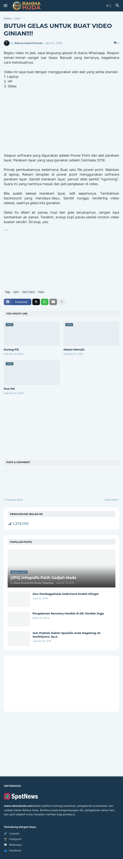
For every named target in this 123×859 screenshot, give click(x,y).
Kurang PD (11, 349)
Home (7, 18)
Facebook (12, 850)
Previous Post (14, 499)
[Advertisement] (61, 258)
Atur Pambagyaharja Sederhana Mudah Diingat (66, 594)
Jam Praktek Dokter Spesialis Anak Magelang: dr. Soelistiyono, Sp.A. (67, 634)
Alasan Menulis (74, 349)
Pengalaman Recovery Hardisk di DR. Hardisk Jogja (68, 613)
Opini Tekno (28, 292)
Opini (17, 18)
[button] (5, 5)
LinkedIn (12, 833)
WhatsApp (13, 845)
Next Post (111, 499)
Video (41, 292)
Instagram (12, 839)
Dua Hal (9, 388)
